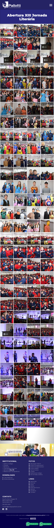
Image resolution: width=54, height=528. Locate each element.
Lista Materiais (7, 477)
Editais (31, 486)
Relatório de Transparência (10, 471)
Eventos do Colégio (35, 473)
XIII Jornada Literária (35, 474)
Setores (32, 489)
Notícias (32, 483)
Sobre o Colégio (7, 463)
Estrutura (5, 467)
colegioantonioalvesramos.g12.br (35, 515)
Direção (5, 465)
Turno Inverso (34, 470)
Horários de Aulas (8, 479)
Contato (32, 492)
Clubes (32, 471)
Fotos (31, 484)
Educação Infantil (35, 463)
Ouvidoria (32, 490)
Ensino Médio (34, 468)
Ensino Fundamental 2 (36, 467)
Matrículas (32, 481)
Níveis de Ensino (34, 487)
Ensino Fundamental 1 (36, 465)
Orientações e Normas (9, 468)
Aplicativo (8, 470)
